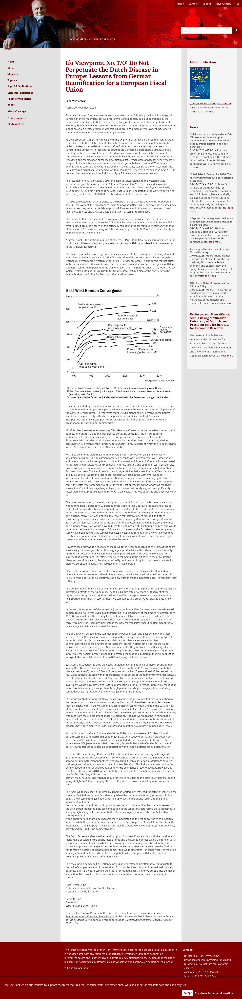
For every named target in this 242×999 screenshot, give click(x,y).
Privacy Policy (223, 3)
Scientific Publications (21, 92)
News (11, 61)
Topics (12, 80)
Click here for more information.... (215, 993)
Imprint (207, 3)
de (237, 3)
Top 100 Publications (20, 86)
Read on (194, 167)
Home (180, 3)
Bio (11, 68)
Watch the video (207, 275)
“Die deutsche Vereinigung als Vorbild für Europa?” (97, 919)
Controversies (17, 118)
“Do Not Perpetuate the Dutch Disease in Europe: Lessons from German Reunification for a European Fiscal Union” (114, 914)
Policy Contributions (20, 98)
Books (11, 104)
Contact (193, 3)
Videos (13, 74)
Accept (188, 993)
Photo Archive (16, 124)
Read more (214, 241)
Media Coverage (17, 111)
